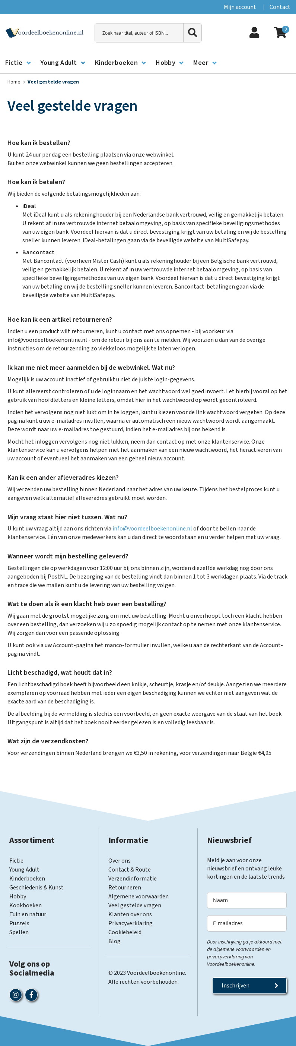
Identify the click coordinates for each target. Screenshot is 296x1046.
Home (14, 82)
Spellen (19, 932)
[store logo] (44, 33)
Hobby (17, 896)
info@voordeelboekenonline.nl (151, 528)
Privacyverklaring (130, 923)
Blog (114, 941)
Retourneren (124, 887)
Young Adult (24, 870)
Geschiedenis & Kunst (36, 887)
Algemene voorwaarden (138, 896)
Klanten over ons (130, 914)
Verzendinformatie (132, 879)
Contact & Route (129, 870)
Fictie (16, 861)
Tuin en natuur (27, 914)
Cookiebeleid (124, 932)
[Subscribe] (249, 985)
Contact (280, 7)
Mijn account (240, 7)
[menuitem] (17, 63)
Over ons (119, 861)
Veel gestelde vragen (134, 905)
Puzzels (19, 923)
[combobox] (148, 32)
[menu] (148, 63)
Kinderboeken (27, 879)
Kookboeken (25, 905)
